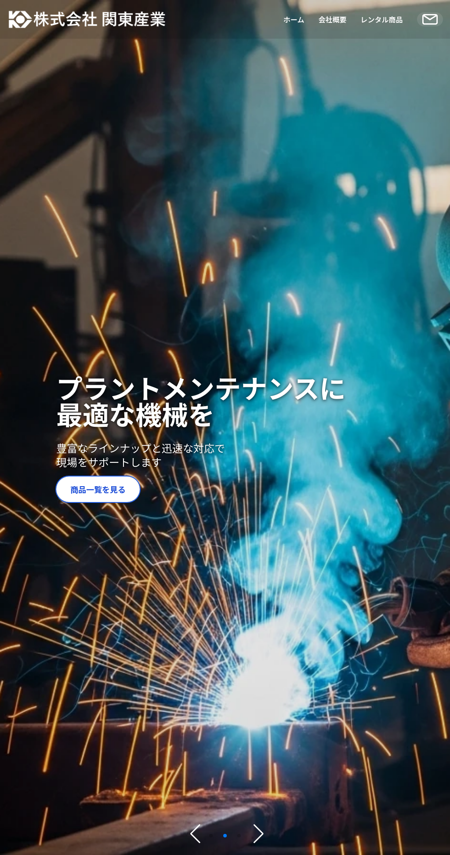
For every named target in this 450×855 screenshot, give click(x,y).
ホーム (294, 19)
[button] (211, 835)
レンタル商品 (382, 19)
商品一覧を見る (98, 489)
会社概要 (333, 19)
